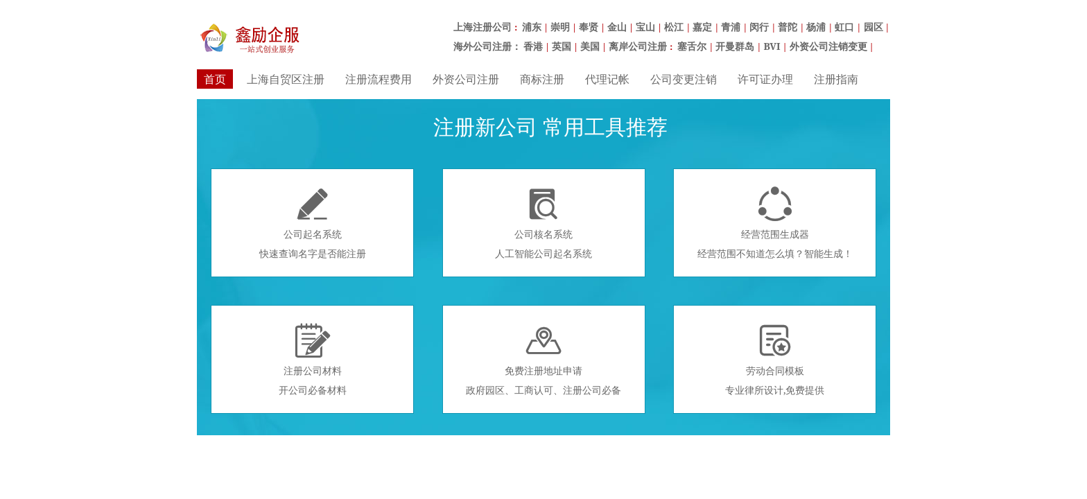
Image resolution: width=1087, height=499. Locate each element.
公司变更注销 (683, 79)
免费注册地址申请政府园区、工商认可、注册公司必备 (543, 359)
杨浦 (816, 26)
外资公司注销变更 (828, 46)
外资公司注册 (466, 79)
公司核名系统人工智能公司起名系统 (543, 223)
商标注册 (542, 79)
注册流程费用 (378, 79)
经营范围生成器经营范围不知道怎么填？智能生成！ (775, 223)
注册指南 (836, 79)
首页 (215, 79)
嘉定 (702, 26)
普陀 (787, 26)
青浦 (730, 26)
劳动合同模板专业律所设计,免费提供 (775, 359)
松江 (674, 26)
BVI (771, 46)
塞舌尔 (691, 46)
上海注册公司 (482, 26)
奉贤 (588, 26)
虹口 (844, 26)
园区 (873, 26)
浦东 (531, 26)
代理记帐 (607, 79)
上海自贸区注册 (285, 79)
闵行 (759, 26)
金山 (617, 26)
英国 (561, 46)
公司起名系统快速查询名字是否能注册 (312, 223)
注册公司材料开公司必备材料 (313, 359)
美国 (590, 46)
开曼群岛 (734, 46)
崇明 (560, 26)
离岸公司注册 (638, 46)
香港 (533, 46)
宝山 (645, 26)
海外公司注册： (487, 46)
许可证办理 (765, 79)
